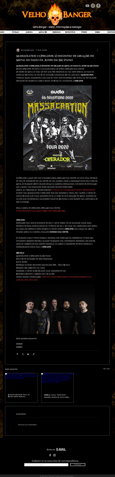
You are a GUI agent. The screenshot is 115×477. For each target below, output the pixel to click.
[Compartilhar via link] (34, 354)
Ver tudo (106, 369)
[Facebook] (98, 6)
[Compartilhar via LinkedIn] (28, 354)
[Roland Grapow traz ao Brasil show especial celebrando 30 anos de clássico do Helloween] (21, 382)
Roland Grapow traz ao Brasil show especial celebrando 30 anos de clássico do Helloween (19, 396)
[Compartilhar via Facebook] (17, 354)
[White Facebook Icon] (50, 455)
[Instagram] (93, 6)
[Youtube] (87, 6)
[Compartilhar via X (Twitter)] (23, 354)
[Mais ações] (97, 50)
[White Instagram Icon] (54, 455)
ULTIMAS (19, 343)
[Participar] (77, 464)
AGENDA (19, 347)
